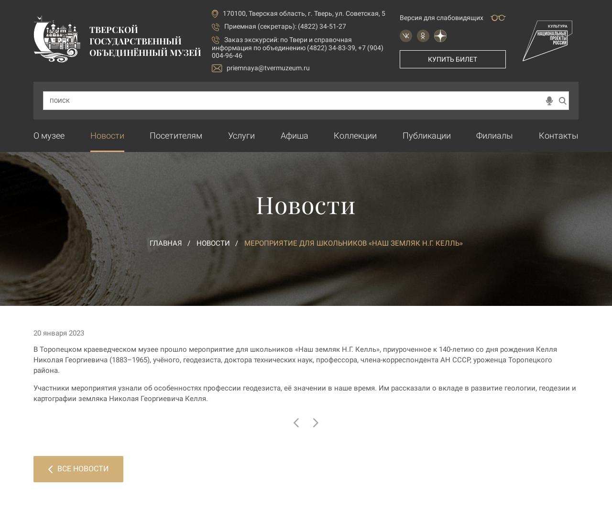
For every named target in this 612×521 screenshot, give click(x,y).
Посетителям (176, 135)
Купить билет (452, 59)
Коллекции (355, 135)
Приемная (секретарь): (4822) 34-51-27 (285, 26)
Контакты (559, 135)
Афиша (294, 135)
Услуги (241, 135)
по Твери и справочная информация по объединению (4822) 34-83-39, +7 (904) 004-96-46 (297, 47)
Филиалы (494, 135)
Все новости (78, 468)
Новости (107, 135)
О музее (49, 135)
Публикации (427, 135)
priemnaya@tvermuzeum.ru (261, 68)
